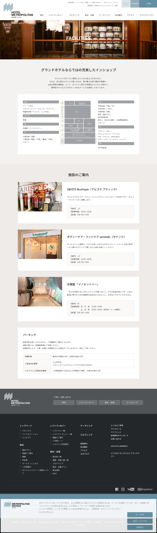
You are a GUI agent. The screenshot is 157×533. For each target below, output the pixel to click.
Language (134, 3)
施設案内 (71, 2)
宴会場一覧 (57, 456)
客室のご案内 (27, 453)
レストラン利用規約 (61, 444)
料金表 (25, 460)
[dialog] (78, 515)
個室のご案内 (58, 437)
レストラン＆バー (56, 15)
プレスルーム (116, 428)
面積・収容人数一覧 (61, 460)
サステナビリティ (147, 15)
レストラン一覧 (59, 430)
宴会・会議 (89, 15)
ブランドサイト (126, 4)
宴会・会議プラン (60, 467)
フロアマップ (58, 463)
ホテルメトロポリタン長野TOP (15, 23)
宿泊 (41, 15)
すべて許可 (140, 515)
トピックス (26, 430)
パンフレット (116, 432)
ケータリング (104, 15)
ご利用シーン (58, 440)
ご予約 (148, 4)
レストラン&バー (58, 425)
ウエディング (74, 15)
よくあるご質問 (83, 2)
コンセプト (26, 437)
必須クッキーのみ (140, 521)
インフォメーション (30, 434)
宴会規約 (56, 470)
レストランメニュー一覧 (62, 434)
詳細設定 (139, 527)
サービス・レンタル (30, 463)
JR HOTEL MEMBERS (119, 446)
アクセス (130, 15)
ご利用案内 (26, 467)
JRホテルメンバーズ (111, 2)
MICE (55, 473)
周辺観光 (118, 15)
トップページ (26, 425)
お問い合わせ (96, 2)
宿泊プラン (26, 450)
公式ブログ (84, 453)
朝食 (24, 456)
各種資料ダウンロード (119, 435)
